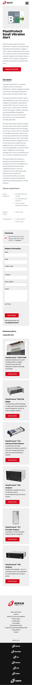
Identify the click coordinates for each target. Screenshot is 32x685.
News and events (16, 612)
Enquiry (7, 289)
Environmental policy (16, 625)
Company (7, 274)
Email (6, 259)
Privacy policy (16, 619)
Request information (11, 69)
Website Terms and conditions (16, 616)
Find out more (12, 374)
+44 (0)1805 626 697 (12, 323)
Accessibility (16, 623)
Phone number (9, 282)
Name (6, 252)
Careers (16, 614)
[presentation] (18, 308)
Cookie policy (16, 621)
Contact (16, 632)
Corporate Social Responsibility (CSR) (16, 627)
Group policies (16, 630)
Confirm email (9, 266)
